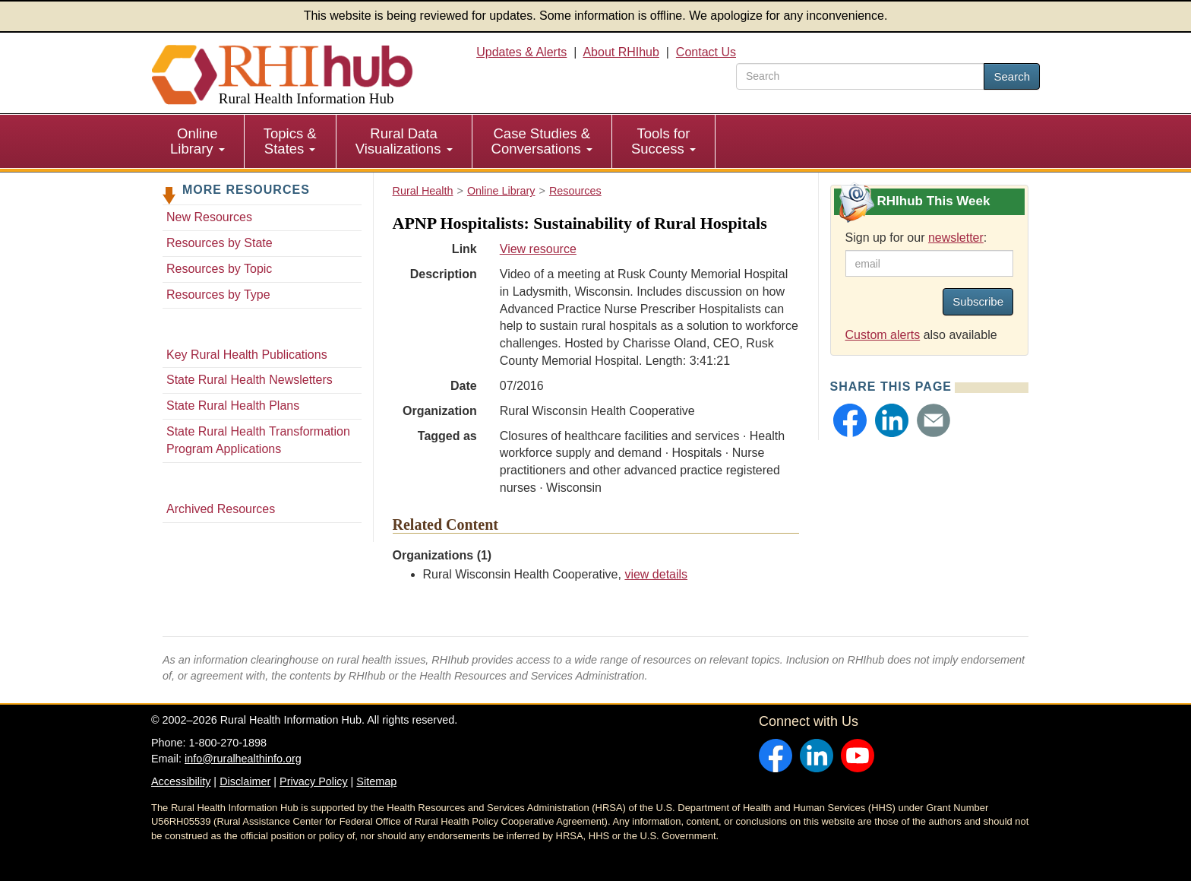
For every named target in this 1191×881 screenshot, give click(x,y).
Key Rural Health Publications (246, 354)
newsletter (956, 237)
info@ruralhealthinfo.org (243, 759)
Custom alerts (883, 334)
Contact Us (706, 52)
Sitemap (376, 781)
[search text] (860, 76)
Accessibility (180, 781)
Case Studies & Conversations (541, 141)
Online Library (197, 141)
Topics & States (290, 141)
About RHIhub (621, 52)
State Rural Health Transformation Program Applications (258, 440)
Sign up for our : (916, 237)
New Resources (209, 217)
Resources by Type (218, 294)
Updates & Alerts (521, 52)
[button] (850, 420)
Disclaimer (245, 781)
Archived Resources (220, 508)
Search (1012, 76)
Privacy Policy (314, 781)
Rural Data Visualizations (404, 141)
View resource (538, 248)
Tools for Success (663, 141)
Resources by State (219, 242)
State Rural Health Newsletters (249, 379)
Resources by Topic (219, 268)
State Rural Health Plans (232, 405)
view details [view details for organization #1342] (655, 574)
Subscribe (977, 301)
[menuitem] (198, 141)
